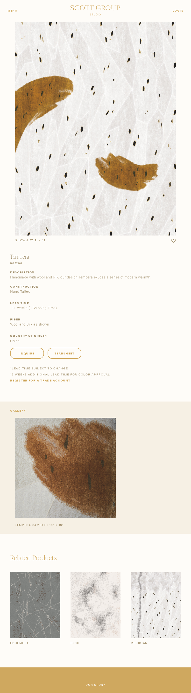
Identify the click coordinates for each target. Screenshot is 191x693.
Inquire (27, 353)
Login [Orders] (178, 10)
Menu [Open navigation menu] (12, 10)
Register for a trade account (40, 380)
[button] (173, 241)
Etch (75, 642)
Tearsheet (65, 353)
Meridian (139, 642)
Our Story (95, 684)
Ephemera (19, 642)
